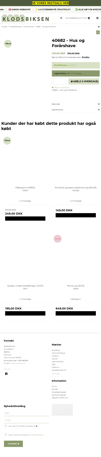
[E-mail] (26, 420)
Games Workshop (58, 353)
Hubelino (55, 356)
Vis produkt (25, 218)
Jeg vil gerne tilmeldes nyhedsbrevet (28, 425)
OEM (53, 364)
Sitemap (7, 369)
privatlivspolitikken (36, 435)
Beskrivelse (56, 104)
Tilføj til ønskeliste (62, 87)
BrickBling (56, 350)
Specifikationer (57, 110)
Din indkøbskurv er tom (78, 18)
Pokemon (55, 367)
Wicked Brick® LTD (59, 370)
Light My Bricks (58, 362)
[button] (98, 32)
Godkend (12, 444)
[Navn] (26, 413)
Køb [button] (84, 81)
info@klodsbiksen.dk (17, 363)
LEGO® (54, 359)
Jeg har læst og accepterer (25, 435)
